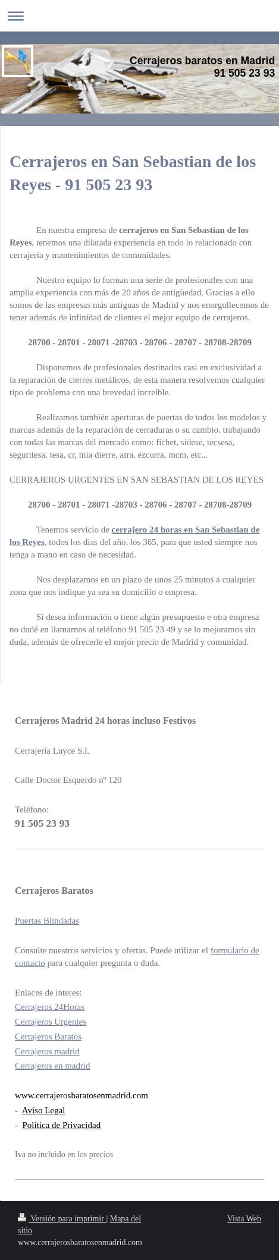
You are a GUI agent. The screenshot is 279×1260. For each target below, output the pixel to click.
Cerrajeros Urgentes (50, 1021)
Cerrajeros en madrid (52, 1065)
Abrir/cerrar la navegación (139, 16)
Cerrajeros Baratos (48, 1036)
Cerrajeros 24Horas (49, 1007)
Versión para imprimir (62, 1218)
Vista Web (244, 1218)
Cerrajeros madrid (47, 1051)
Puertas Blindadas (47, 920)
